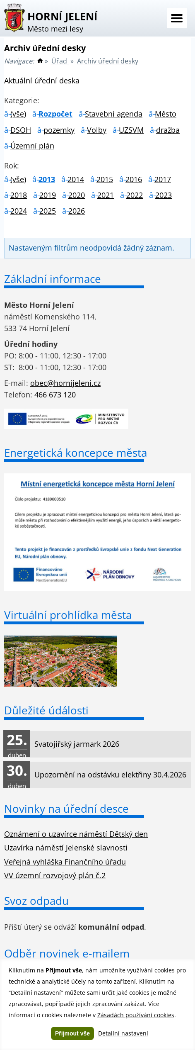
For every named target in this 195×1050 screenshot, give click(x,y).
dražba (168, 130)
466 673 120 (55, 395)
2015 (104, 179)
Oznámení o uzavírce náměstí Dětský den (76, 834)
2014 (75, 179)
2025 (47, 211)
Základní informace (52, 278)
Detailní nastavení (123, 1033)
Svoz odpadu (36, 900)
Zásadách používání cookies (135, 1015)
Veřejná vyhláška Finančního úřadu (65, 862)
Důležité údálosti (46, 710)
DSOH (20, 130)
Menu (177, 18)
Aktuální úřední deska (41, 80)
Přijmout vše (72, 1033)
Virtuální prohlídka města (68, 614)
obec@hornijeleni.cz (65, 383)
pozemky (59, 130)
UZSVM (131, 130)
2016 (133, 179)
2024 (18, 211)
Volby (96, 130)
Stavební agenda (113, 114)
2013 (47, 179)
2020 (76, 195)
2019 (47, 195)
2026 (76, 211)
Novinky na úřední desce (66, 808)
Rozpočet (55, 114)
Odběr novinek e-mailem (67, 953)
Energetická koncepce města (75, 452)
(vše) (18, 114)
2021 (105, 195)
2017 (162, 179)
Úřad (60, 61)
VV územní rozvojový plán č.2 (55, 875)
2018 (18, 195)
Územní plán (32, 146)
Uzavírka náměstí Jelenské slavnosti (66, 848)
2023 (163, 195)
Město (165, 114)
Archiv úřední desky (107, 61)
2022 (134, 195)
